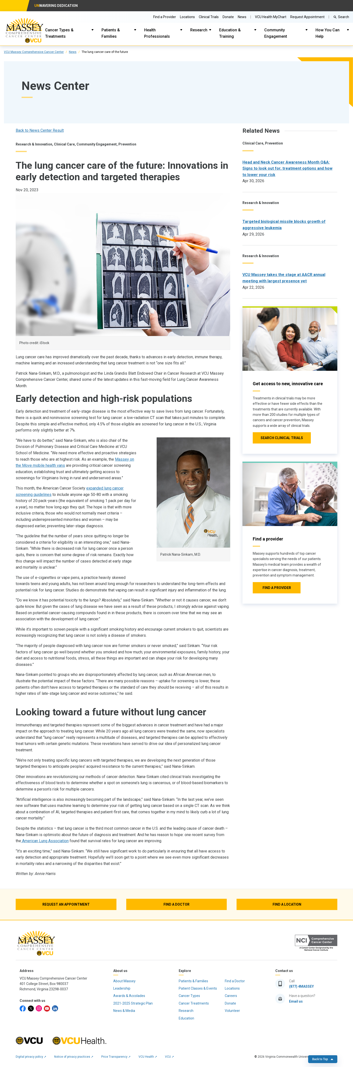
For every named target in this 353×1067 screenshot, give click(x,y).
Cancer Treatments (194, 1003)
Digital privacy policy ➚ (31, 1056)
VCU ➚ (169, 1056)
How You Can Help (327, 33)
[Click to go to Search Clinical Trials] (282, 438)
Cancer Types (189, 996)
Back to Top (322, 1059)
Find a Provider (164, 17)
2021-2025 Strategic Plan (133, 1003)
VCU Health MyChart (270, 17)
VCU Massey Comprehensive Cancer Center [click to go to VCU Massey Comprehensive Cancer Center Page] (34, 52)
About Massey (124, 981)
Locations (187, 17)
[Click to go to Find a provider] (277, 587)
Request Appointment (307, 17)
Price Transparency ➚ (116, 1056)
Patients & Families (110, 33)
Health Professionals (157, 33)
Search (343, 17)
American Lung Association (45, 841)
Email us (296, 1001)
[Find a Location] (287, 904)
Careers (231, 996)
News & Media (124, 1011)
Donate (228, 17)
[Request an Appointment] (66, 904)
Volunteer (232, 1011)
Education (186, 1018)
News (72, 52)
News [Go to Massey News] (242, 17)
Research (198, 30)
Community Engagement (275, 33)
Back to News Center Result (40, 130)
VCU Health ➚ (148, 1056)
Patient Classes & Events (198, 988)
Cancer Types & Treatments (59, 33)
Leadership (121, 988)
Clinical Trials (209, 17)
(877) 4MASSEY (301, 986)
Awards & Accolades (129, 996)
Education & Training (230, 33)
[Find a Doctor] (176, 904)
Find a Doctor (235, 981)
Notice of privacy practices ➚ (73, 1056)
